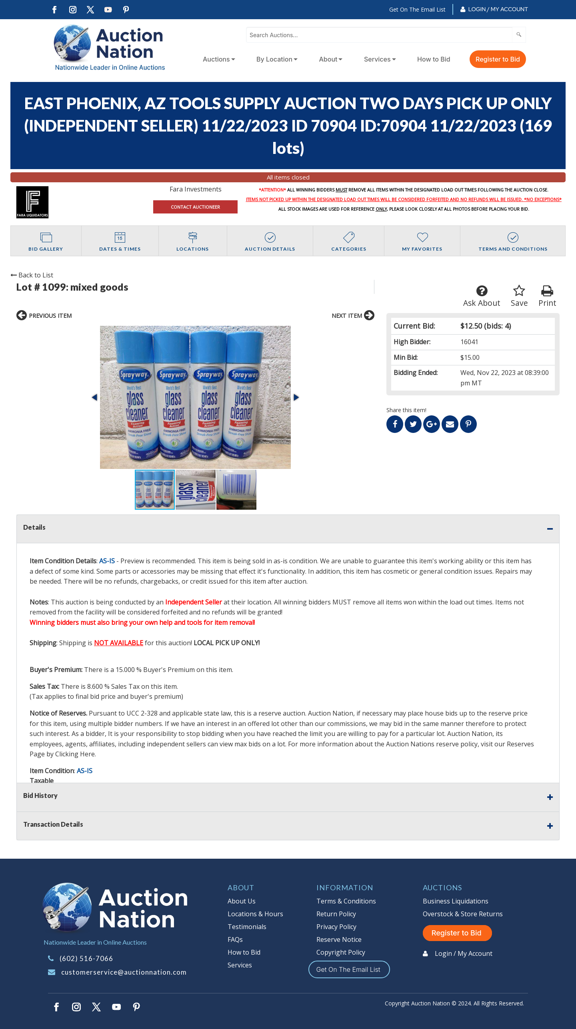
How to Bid (433, 59)
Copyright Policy (340, 952)
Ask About (481, 296)
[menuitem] (217, 59)
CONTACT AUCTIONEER (195, 207)
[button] (95, 397)
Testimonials (247, 926)
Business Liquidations (455, 901)
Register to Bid (498, 59)
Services (377, 59)
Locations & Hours (255, 913)
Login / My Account (498, 9)
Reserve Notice (339, 939)
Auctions (216, 59)
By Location (274, 59)
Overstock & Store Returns (463, 913)
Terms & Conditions (346, 901)
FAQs (235, 939)
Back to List (31, 275)
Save (519, 296)
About (328, 59)
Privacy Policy (336, 926)
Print (547, 296)
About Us (242, 901)
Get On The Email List (417, 9)
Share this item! (406, 410)
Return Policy (336, 913)
